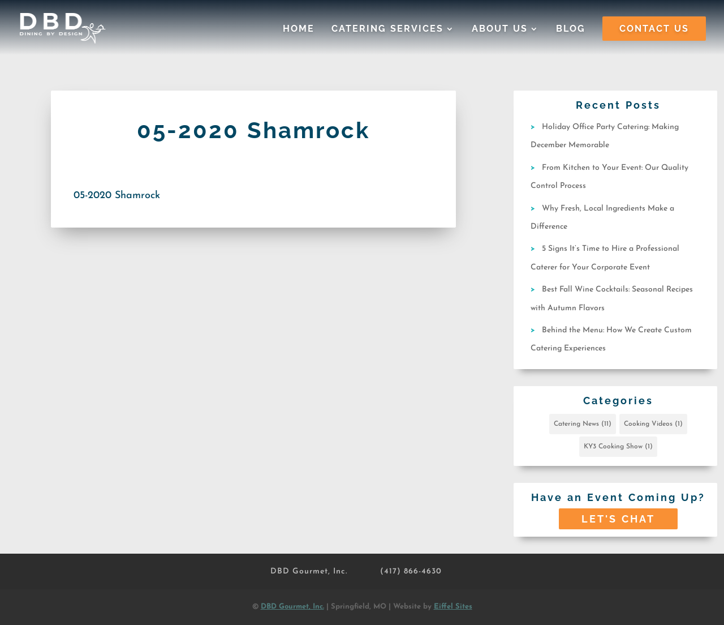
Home (298, 29)
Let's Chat (618, 519)
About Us (500, 29)
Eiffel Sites (453, 606)
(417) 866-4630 (411, 571)
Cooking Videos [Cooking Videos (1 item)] (653, 424)
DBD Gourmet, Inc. (308, 571)
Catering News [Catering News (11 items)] (582, 424)
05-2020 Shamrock (117, 195)
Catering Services (387, 29)
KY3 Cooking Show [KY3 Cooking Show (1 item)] (618, 446)
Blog (570, 29)
